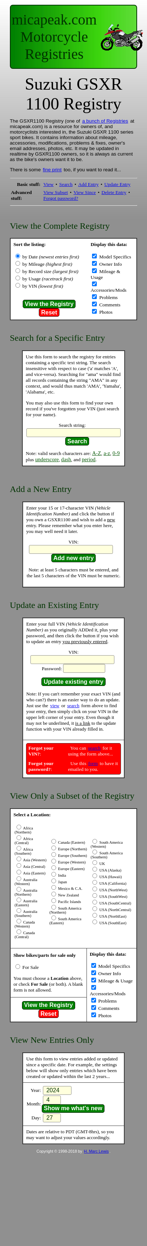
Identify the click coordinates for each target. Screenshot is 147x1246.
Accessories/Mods (108, 290)
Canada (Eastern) (71, 842)
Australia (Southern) (26, 914)
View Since (84, 192)
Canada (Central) (25, 935)
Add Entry (88, 184)
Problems (108, 297)
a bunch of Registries (105, 121)
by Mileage (47, 264)
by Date (50, 257)
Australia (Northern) (26, 892)
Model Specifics (114, 257)
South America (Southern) (106, 855)
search (73, 705)
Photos (105, 312)
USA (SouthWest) (112, 897)
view (54, 705)
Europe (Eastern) (71, 869)
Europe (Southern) (72, 856)
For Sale (30, 967)
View (48, 184)
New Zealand (68, 895)
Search (66, 184)
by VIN (42, 286)
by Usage (47, 278)
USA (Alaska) (109, 870)
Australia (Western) (26, 882)
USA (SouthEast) (112, 923)
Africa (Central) (24, 841)
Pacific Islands (69, 902)
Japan (62, 882)
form (93, 763)
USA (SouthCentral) (114, 903)
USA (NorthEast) (112, 916)
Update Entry (117, 184)
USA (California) (112, 883)
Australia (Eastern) (26, 903)
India (61, 875)
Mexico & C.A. (69, 889)
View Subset (55, 192)
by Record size (50, 271)
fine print (52, 169)
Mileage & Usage (115, 981)
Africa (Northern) (24, 830)
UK (101, 864)
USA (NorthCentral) (114, 910)
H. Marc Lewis (96, 1151)
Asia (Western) (34, 860)
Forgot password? (60, 198)
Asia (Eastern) (33, 873)
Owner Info (110, 264)
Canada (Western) (25, 924)
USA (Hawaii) (110, 877)
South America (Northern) (65, 910)
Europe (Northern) (72, 849)
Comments (109, 304)
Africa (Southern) (24, 851)
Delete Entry (114, 192)
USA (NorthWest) (112, 890)
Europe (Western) (71, 862)
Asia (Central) (33, 867)
